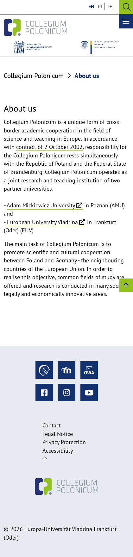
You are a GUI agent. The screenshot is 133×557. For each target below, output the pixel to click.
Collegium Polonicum (34, 75)
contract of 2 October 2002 (49, 146)
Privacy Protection (64, 442)
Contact (51, 425)
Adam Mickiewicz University (41, 205)
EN (91, 6)
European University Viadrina (42, 222)
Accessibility (57, 450)
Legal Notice (57, 434)
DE (109, 6)
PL (100, 6)
